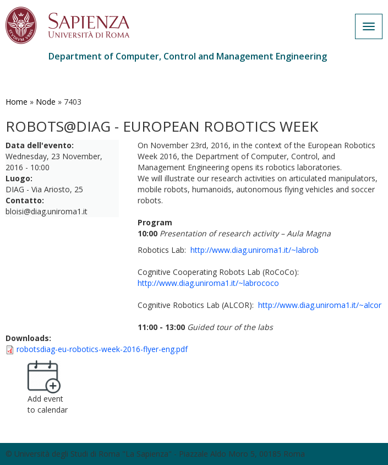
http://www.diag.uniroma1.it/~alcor (319, 305)
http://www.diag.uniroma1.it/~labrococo (208, 283)
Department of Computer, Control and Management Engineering (187, 56)
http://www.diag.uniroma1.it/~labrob (254, 250)
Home (17, 101)
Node (46, 101)
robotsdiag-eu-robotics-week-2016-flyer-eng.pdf (102, 349)
